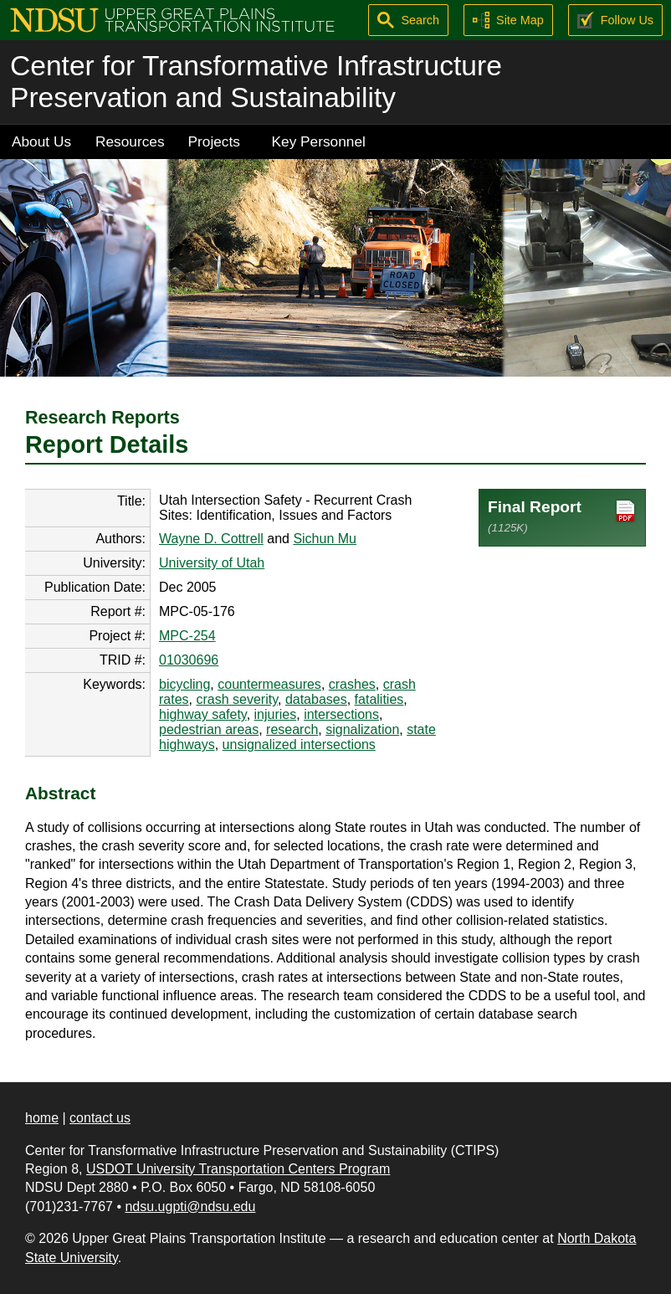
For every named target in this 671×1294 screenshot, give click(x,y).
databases (316, 699)
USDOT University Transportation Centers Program (238, 1169)
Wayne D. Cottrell (211, 538)
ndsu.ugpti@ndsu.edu (190, 1206)
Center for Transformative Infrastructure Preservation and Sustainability (256, 81)
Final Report (562, 515)
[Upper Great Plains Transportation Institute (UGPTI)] (172, 19)
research (292, 729)
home (42, 1118)
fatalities (379, 699)
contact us (100, 1118)
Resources (130, 141)
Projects (214, 141)
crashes (352, 684)
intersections (341, 714)
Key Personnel (319, 141)
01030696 (188, 660)
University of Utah (211, 563)
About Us (41, 141)
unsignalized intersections (299, 744)
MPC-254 (187, 636)
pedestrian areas (209, 729)
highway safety (203, 714)
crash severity (237, 699)
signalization (362, 729)
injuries (275, 714)
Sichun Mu (324, 538)
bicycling (184, 684)
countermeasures (269, 684)
